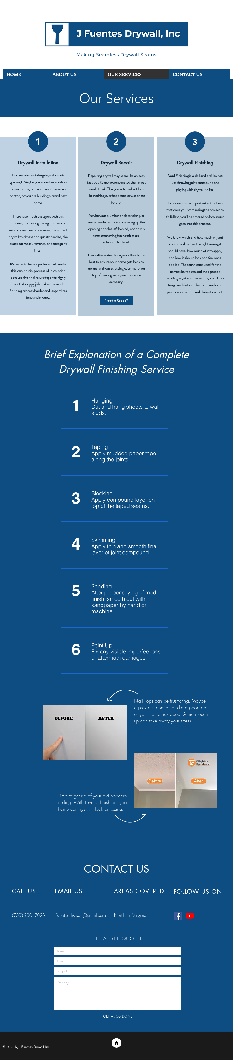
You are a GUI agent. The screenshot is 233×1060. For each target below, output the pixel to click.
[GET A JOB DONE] (117, 1016)
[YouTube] (190, 916)
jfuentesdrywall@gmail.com (80, 915)
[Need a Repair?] (116, 300)
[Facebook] (178, 916)
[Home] (116, 1043)
